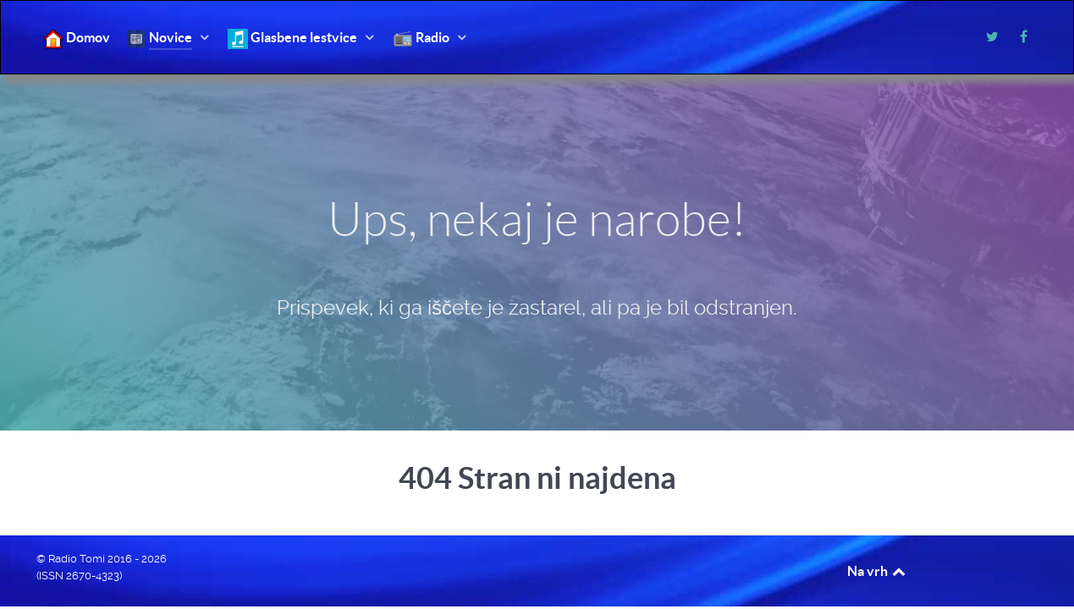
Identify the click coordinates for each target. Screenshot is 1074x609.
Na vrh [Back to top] (877, 571)
